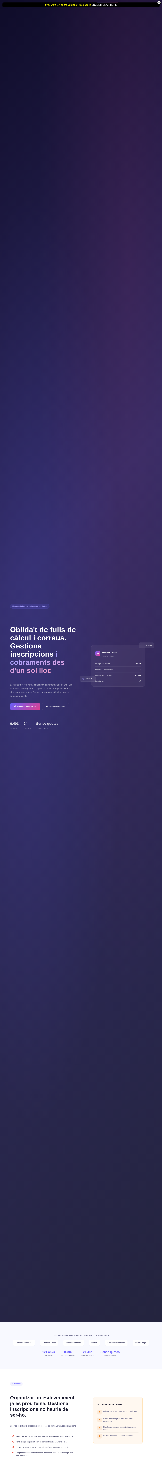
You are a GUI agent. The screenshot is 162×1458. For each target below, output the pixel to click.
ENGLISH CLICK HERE (104, 5)
